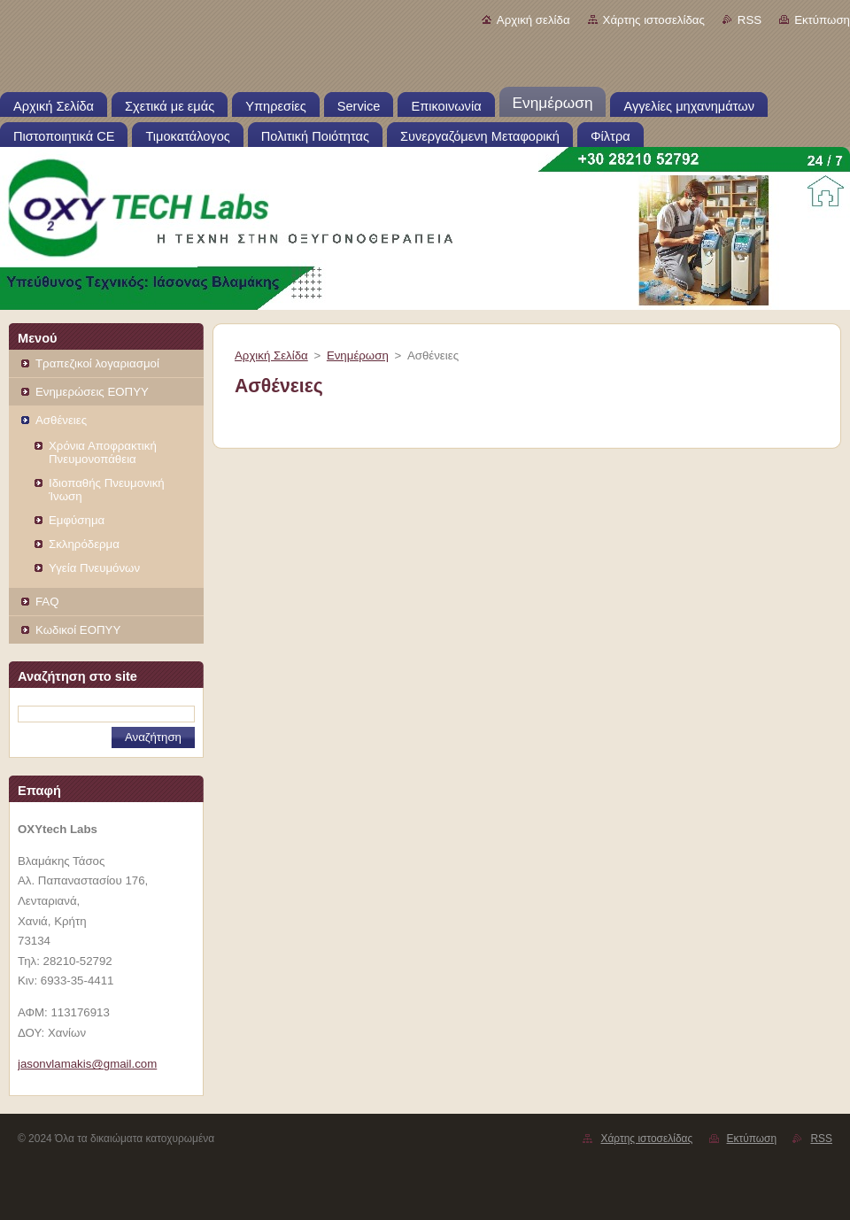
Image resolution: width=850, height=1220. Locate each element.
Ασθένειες (61, 420)
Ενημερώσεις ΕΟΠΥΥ (92, 391)
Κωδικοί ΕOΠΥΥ (77, 630)
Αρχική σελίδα (533, 20)
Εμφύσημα (76, 520)
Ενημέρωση (358, 355)
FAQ (47, 601)
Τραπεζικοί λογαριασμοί (97, 363)
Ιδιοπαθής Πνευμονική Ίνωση (107, 489)
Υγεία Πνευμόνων (94, 568)
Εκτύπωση (822, 20)
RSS (749, 20)
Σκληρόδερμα (84, 544)
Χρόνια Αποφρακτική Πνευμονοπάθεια (103, 452)
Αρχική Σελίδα (271, 355)
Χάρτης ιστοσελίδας (654, 20)
